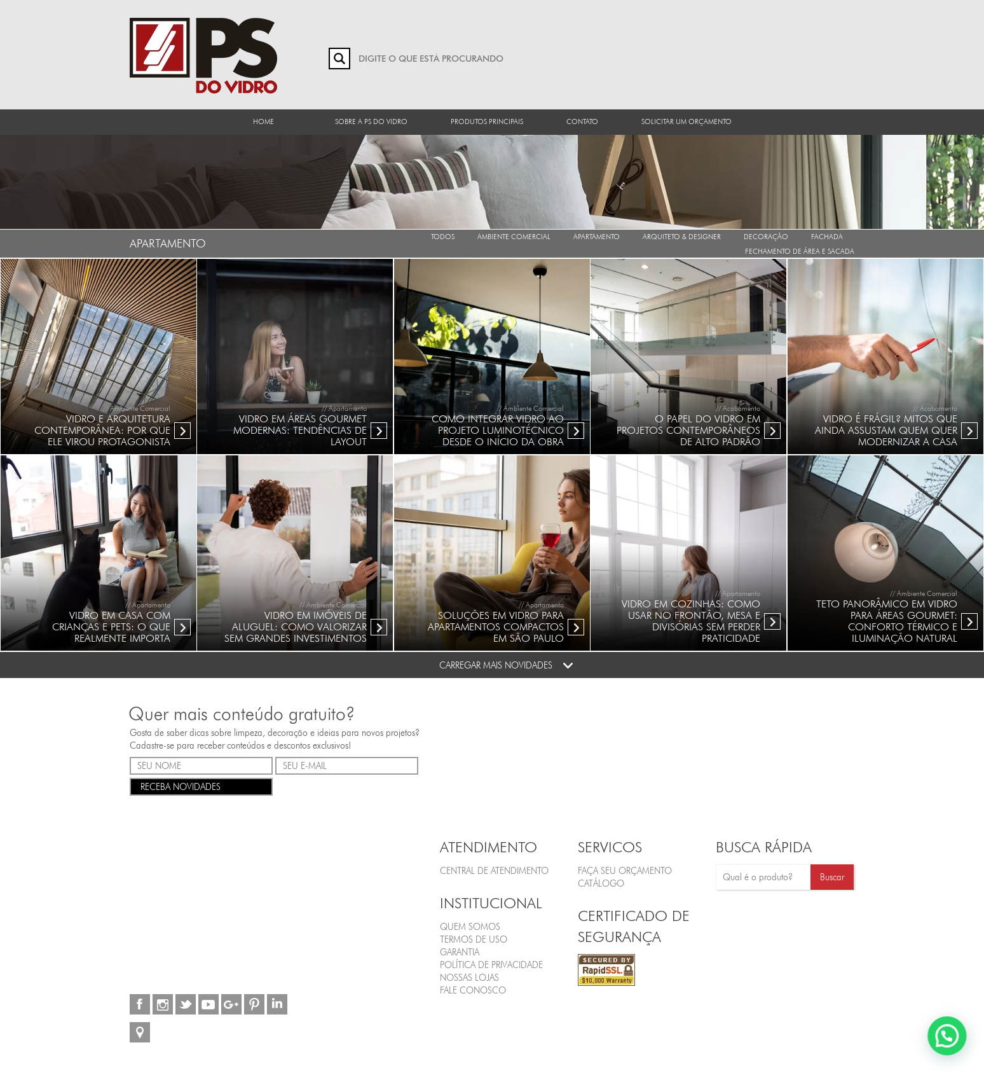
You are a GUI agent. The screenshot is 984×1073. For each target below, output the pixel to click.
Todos (442, 236)
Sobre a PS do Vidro (371, 121)
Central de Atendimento (494, 871)
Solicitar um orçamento (686, 121)
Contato (582, 121)
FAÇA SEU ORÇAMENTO (625, 871)
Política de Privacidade (491, 965)
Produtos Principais (487, 121)
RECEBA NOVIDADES (201, 786)
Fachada (827, 236)
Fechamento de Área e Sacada (799, 251)
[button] (950, 1046)
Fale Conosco (473, 990)
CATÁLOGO (601, 883)
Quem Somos (470, 927)
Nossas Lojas (469, 978)
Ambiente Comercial (513, 236)
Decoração (766, 236)
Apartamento (596, 236)
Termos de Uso (473, 939)
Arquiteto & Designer (682, 236)
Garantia (459, 952)
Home (263, 121)
